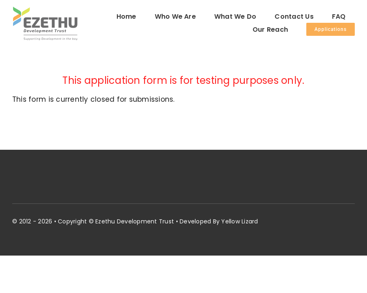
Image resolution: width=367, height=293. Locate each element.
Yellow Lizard (239, 221)
